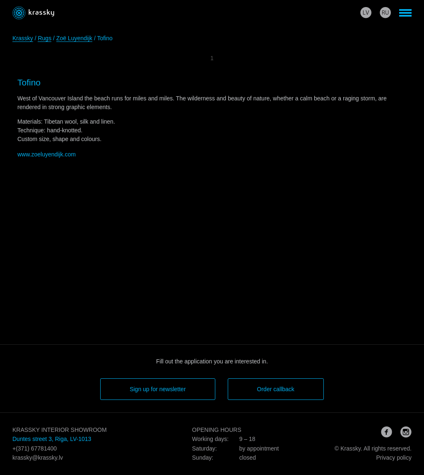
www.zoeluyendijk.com (46, 154)
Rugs (44, 38)
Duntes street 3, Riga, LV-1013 (51, 439)
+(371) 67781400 (34, 448)
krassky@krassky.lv (37, 457)
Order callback (275, 389)
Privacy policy (394, 457)
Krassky (22, 38)
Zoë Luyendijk (74, 38)
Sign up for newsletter (158, 389)
